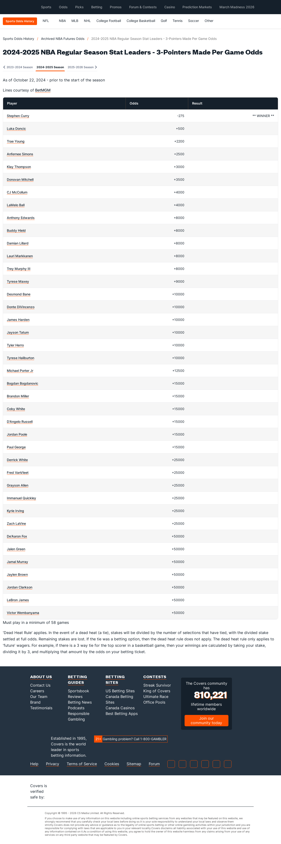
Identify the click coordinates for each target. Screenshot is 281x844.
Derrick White (17, 460)
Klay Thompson (19, 167)
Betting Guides (77, 679)
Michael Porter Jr (20, 371)
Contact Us (40, 685)
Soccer (193, 21)
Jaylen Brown (17, 574)
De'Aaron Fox (17, 536)
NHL (87, 21)
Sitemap (134, 764)
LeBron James (18, 600)
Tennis (177, 21)
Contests (154, 676)
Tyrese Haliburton (20, 358)
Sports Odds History (18, 39)
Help (34, 764)
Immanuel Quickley (21, 498)
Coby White (16, 409)
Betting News (80, 702)
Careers (37, 691)
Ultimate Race (155, 696)
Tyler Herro (15, 345)
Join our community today (206, 720)
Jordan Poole (17, 434)
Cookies (111, 764)
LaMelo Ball (16, 205)
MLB (74, 21)
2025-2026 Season (82, 67)
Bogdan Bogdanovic (22, 383)
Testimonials (41, 707)
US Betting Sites (120, 691)
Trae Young (16, 141)
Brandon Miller (18, 396)
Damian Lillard (18, 243)
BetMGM (42, 90)
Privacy (52, 764)
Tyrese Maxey (18, 281)
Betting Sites (115, 679)
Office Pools (154, 702)
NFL (48, 21)
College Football (108, 21)
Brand (35, 702)
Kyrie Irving (15, 511)
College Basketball (141, 21)
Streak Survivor (157, 685)
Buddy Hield (16, 230)
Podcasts (76, 707)
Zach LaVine (16, 523)
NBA (62, 21)
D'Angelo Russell (20, 422)
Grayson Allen (17, 485)
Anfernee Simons (20, 154)
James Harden (18, 320)
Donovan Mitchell (20, 179)
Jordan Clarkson (19, 587)
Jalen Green (16, 549)
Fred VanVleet (18, 472)
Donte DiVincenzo (20, 307)
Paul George (16, 447)
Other (211, 21)
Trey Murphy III (18, 269)
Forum (154, 764)
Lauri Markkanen (20, 256)
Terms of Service (82, 764)
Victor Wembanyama (23, 613)
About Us (41, 676)
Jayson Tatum (18, 332)
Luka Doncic (16, 128)
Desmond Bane (18, 294)
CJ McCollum (17, 192)
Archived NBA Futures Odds (62, 39)
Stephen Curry (18, 116)
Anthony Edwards (21, 218)
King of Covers (156, 691)
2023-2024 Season (18, 67)
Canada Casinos (120, 707)
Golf (164, 21)
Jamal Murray (17, 562)
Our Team (38, 696)
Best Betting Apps (122, 713)
